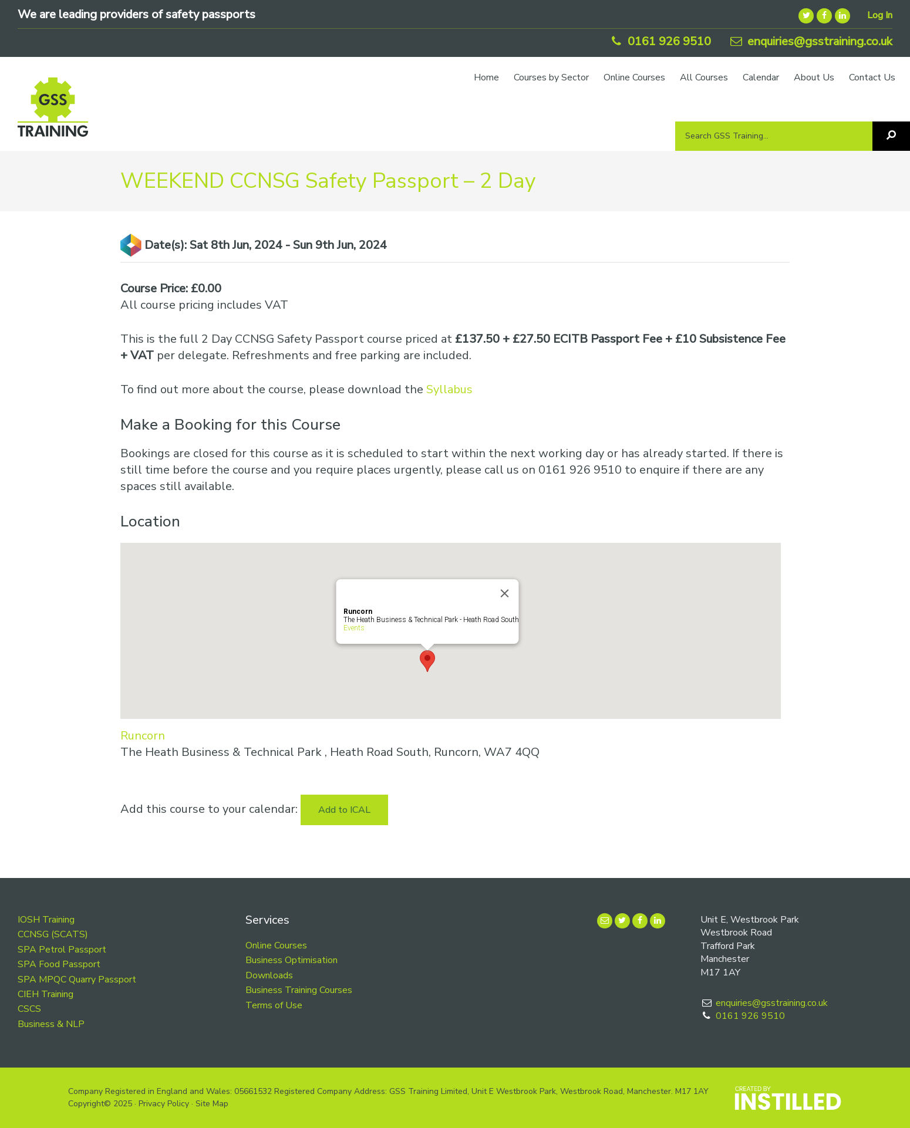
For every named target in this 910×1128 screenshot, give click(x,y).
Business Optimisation (291, 960)
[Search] (891, 136)
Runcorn (142, 736)
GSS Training (53, 112)
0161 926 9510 (659, 41)
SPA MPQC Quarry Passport (77, 979)
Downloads (269, 975)
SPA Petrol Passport (62, 949)
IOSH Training (46, 919)
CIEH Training (45, 994)
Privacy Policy (164, 1103)
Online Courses (276, 945)
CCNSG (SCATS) (53, 934)
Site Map (212, 1103)
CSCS (29, 1008)
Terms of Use (273, 1005)
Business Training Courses (298, 990)
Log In (879, 15)
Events (353, 628)
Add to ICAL (344, 809)
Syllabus (449, 389)
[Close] (504, 593)
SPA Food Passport (59, 964)
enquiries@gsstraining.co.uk (810, 41)
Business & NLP (51, 1024)
